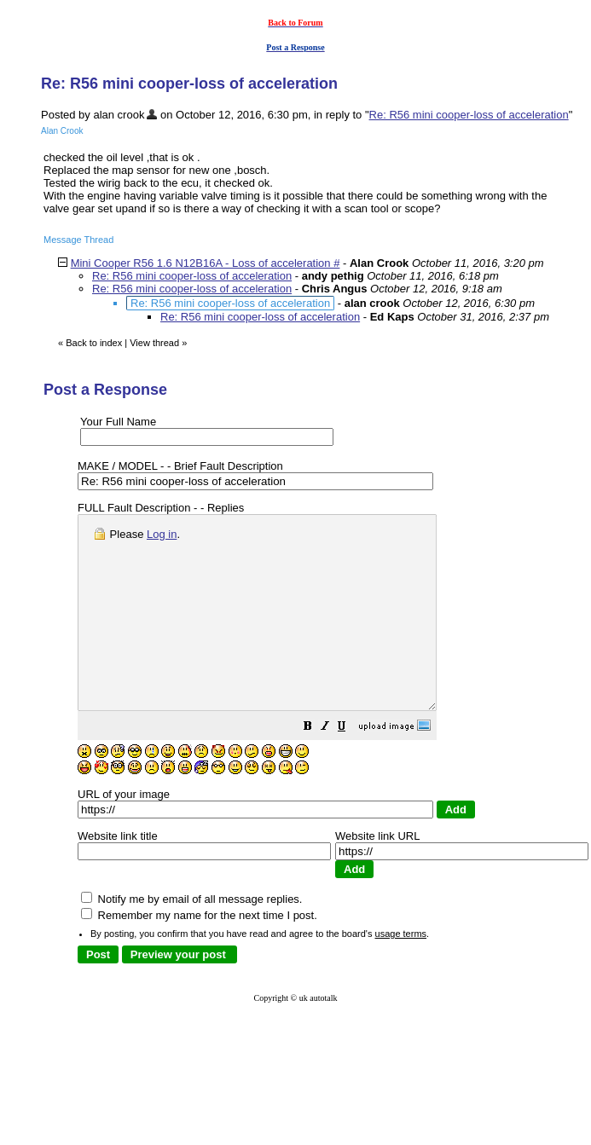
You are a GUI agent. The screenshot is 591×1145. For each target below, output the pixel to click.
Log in (162, 534)
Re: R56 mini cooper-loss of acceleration (469, 114)
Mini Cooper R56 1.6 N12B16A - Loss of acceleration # (205, 263)
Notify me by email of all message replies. (191, 937)
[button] (350, 766)
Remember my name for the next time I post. (199, 953)
